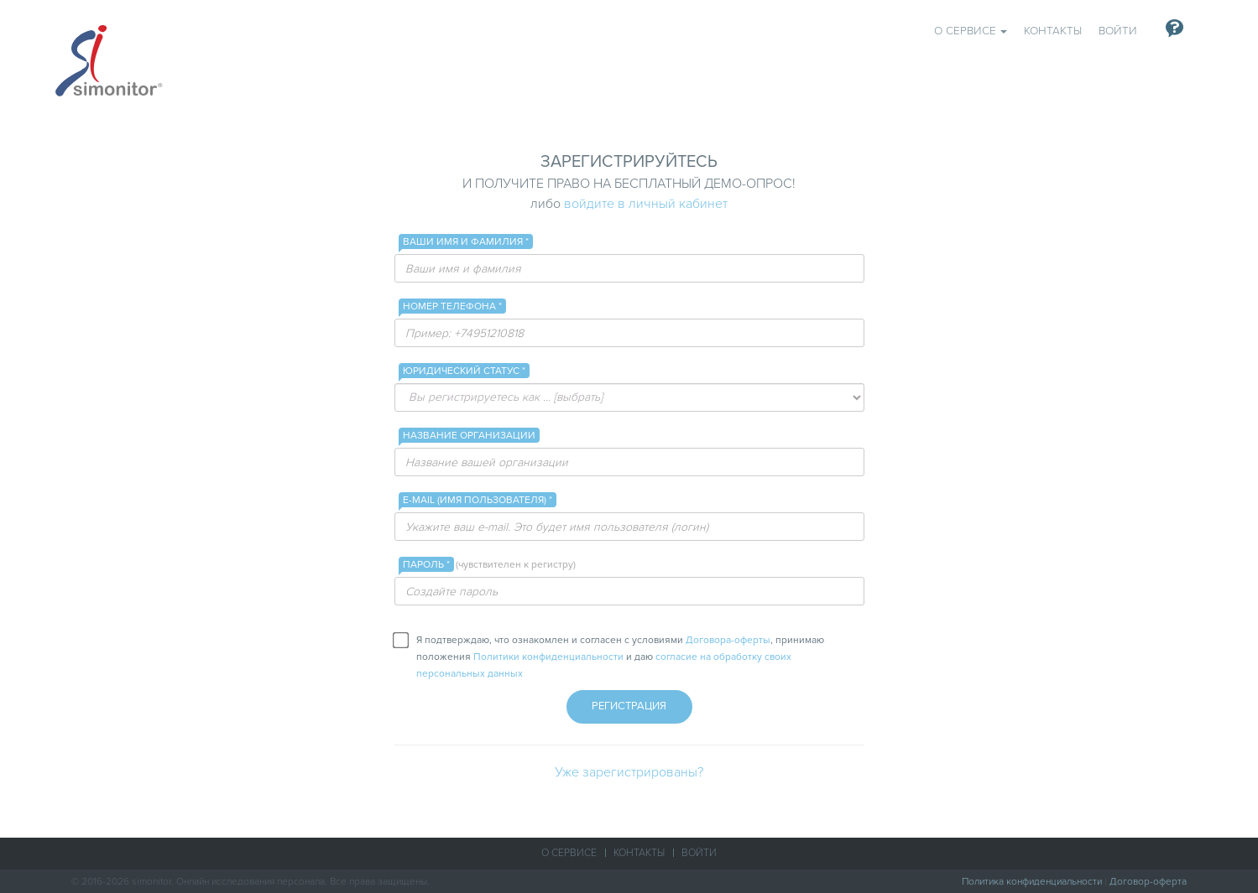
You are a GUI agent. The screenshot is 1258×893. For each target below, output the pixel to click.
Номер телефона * (452, 306)
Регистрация (629, 706)
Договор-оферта (1148, 881)
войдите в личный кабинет (646, 203)
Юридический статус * (464, 370)
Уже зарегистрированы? (629, 772)
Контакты (1053, 31)
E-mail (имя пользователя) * (477, 500)
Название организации (469, 435)
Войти (1118, 31)
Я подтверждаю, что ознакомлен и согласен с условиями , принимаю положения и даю (609, 655)
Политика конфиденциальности (1032, 881)
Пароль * (428, 564)
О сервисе (970, 31)
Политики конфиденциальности (548, 656)
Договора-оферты (728, 640)
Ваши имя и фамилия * (466, 241)
